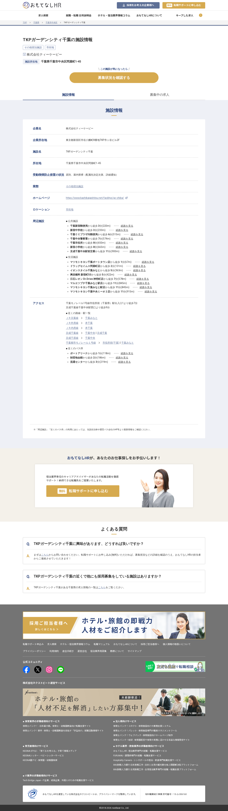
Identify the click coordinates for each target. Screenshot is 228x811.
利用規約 (54, 651)
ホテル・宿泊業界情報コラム (114, 15)
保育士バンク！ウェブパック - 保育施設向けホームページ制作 (143, 735)
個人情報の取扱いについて (177, 644)
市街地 (50, 47)
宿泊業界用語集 (98, 651)
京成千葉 (102, 332)
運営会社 (82, 651)
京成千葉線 (72, 332)
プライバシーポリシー (34, 651)
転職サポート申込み (33, 644)
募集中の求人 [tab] (159, 95)
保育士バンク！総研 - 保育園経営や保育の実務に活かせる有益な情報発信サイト (151, 740)
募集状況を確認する (114, 78)
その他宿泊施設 (33, 47)
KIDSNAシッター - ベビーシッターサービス (43, 755)
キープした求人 (184, 15)
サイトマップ (134, 651)
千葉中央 (90, 332)
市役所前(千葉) (111, 342)
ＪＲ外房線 (72, 322)
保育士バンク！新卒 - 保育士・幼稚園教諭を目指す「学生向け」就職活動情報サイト (63, 730)
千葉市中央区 (51, 22)
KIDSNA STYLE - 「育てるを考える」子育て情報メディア (50, 751)
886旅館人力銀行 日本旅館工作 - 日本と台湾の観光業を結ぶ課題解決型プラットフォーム (155, 765)
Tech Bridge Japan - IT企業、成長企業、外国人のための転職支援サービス (58, 780)
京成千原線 (72, 337)
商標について (117, 651)
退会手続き (68, 651)
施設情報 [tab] (68, 95)
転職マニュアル (102, 644)
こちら (45, 554)
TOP (25, 22)
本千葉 (89, 322)
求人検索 (43, 15)
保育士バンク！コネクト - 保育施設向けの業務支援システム (142, 726)
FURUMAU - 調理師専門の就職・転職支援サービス (137, 755)
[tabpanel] (114, 274)
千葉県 (36, 22)
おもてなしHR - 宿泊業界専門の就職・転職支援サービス (140, 751)
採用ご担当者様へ (150, 644)
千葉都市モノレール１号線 (81, 342)
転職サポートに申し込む (184, 5)
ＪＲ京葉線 (72, 317)
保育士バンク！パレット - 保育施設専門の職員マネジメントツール (145, 730)
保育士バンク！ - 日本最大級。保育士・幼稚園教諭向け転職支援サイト (57, 726)
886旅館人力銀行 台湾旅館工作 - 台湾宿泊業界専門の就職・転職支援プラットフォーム (154, 769)
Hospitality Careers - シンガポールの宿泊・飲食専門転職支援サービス (147, 760)
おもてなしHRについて (149, 15)
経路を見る (127, 225)
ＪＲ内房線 (72, 327)
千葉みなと (91, 317)
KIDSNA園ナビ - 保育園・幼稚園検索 (40, 760)
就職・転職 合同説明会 (78, 15)
